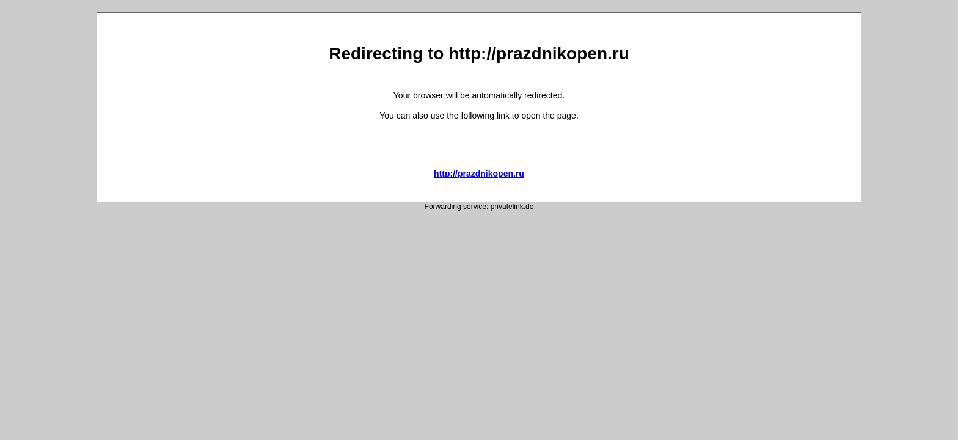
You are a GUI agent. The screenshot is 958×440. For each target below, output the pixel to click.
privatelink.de (512, 206)
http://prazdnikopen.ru (479, 173)
